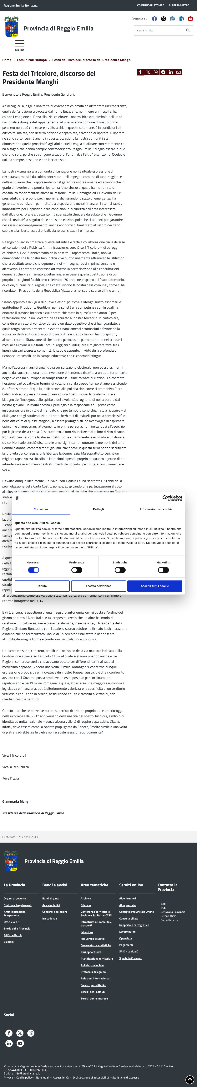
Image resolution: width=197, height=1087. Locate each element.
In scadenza (49, 918)
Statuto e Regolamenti (18, 905)
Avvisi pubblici (51, 905)
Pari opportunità (91, 952)
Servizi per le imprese (94, 998)
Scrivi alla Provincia (173, 912)
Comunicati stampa (32, 59)
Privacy (8, 1077)
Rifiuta (42, 586)
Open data (125, 938)
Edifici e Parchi (13, 935)
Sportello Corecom (130, 958)
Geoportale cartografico (134, 925)
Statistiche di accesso (125, 1077)
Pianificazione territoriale (97, 958)
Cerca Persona (170, 920)
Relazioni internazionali (95, 978)
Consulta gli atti (129, 918)
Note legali (42, 1077)
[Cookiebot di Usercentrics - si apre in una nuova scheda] (165, 498)
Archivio (86, 898)
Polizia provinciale (92, 965)
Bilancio (86, 905)
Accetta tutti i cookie (155, 586)
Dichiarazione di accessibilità (91, 1077)
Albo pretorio (127, 905)
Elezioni (9, 942)
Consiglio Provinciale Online (136, 911)
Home (6, 59)
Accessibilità (61, 1077)
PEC (163, 907)
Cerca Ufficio (168, 916)
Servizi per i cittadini (93, 985)
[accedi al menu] (19, 45)
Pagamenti (126, 945)
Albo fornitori (127, 898)
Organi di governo (15, 898)
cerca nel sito (145, 30)
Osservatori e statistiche (96, 945)
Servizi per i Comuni (93, 991)
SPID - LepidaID (129, 951)
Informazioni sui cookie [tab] (156, 509)
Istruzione (87, 932)
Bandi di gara (50, 898)
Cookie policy (24, 1077)
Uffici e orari (11, 922)
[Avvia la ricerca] (188, 30)
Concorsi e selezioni (54, 911)
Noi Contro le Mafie (93, 938)
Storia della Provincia (17, 928)
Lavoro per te (127, 931)
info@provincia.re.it (27, 1073)
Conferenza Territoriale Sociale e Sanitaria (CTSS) (97, 913)
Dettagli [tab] (98, 509)
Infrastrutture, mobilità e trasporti (96, 924)
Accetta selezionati (98, 586)
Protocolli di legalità (93, 972)
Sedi (163, 903)
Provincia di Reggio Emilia (58, 28)
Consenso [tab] (41, 509)
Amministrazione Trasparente (14, 913)
